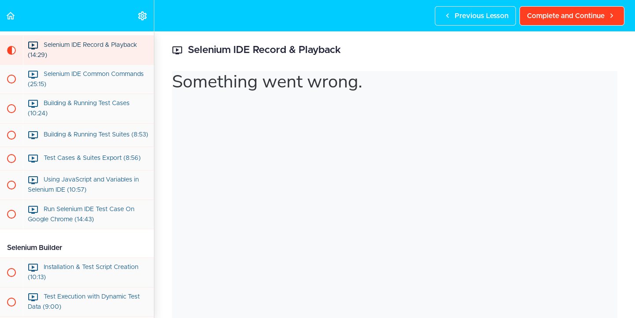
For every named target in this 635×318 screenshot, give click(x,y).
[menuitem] (143, 15)
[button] (11, 15)
